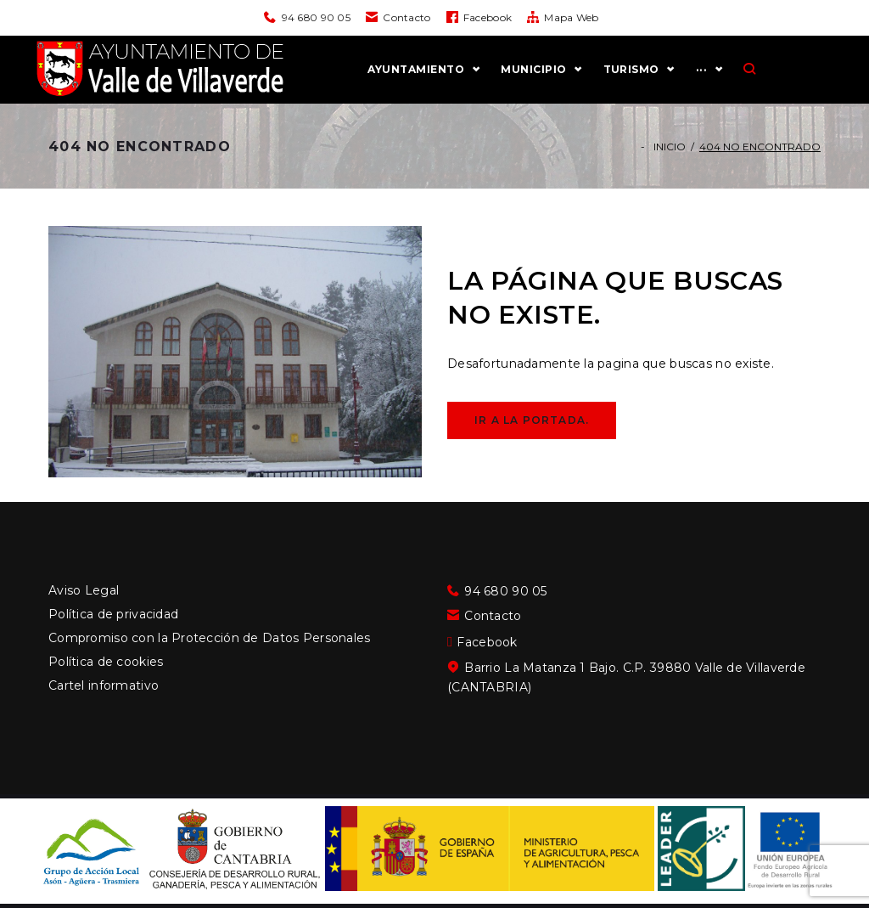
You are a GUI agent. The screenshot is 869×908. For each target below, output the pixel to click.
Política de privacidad (113, 614)
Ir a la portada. (531, 444)
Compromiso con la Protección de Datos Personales (209, 638)
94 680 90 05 (316, 17)
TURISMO (696, 82)
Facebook (487, 17)
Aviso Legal (83, 590)
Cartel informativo (103, 685)
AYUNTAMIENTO (481, 82)
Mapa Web (571, 17)
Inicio (669, 171)
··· (765, 82)
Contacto (406, 17)
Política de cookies (105, 661)
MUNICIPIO (598, 82)
